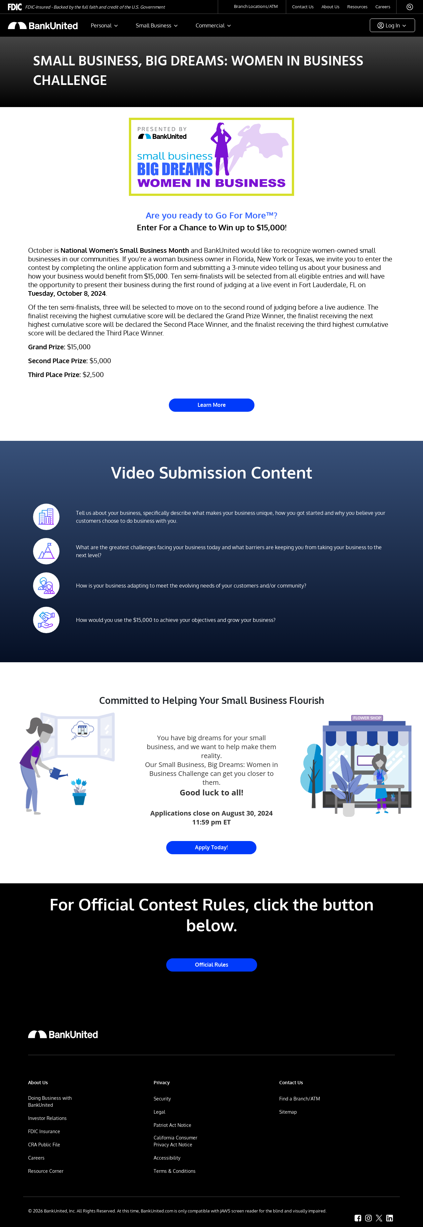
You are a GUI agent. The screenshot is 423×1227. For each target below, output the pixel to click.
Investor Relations (47, 1118)
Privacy (162, 1082)
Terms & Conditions (175, 1171)
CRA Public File (44, 1144)
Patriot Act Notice (172, 1125)
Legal (159, 1112)
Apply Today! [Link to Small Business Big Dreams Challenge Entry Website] (211, 847)
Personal (101, 25)
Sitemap (288, 1112)
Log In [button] (393, 25)
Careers (382, 6)
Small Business (153, 25)
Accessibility (167, 1158)
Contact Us (303, 6)
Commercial (210, 25)
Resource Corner (45, 1171)
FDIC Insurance (44, 1131)
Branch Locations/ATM (256, 6)
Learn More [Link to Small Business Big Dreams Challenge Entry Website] (212, 405)
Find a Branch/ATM (299, 1098)
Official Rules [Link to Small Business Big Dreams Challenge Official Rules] (211, 964)
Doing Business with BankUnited (50, 1101)
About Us (330, 6)
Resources (357, 6)
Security (162, 1098)
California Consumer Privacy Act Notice (175, 1141)
